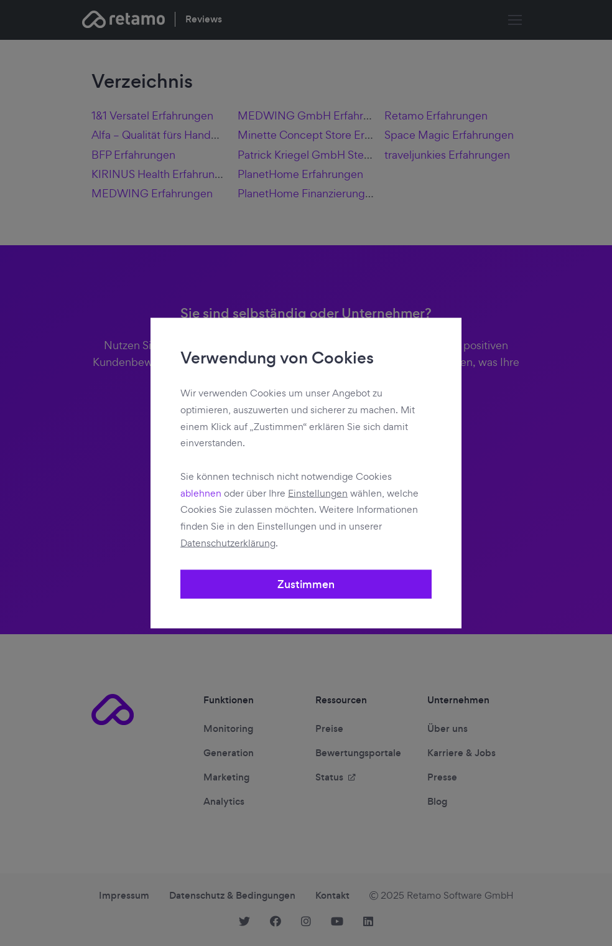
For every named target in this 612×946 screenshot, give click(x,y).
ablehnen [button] (200, 492)
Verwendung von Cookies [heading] (277, 358)
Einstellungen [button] (318, 492)
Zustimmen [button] (306, 583)
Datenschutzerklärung (228, 542)
